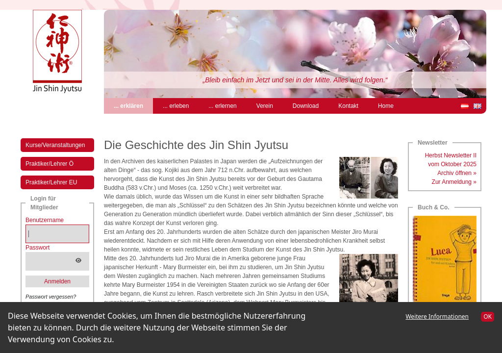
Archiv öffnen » (457, 173)
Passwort (37, 247)
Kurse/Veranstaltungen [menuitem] (55, 145)
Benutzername (44, 220)
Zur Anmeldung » (454, 181)
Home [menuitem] (386, 105)
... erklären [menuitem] (133, 105)
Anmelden (57, 281)
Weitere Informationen (437, 316)
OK (487, 316)
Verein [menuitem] (264, 105)
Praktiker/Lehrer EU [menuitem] (51, 182)
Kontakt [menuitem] (348, 105)
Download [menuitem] (306, 105)
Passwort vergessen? (50, 297)
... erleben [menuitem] (176, 105)
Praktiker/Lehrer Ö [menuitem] (49, 163)
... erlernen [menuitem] (222, 105)
